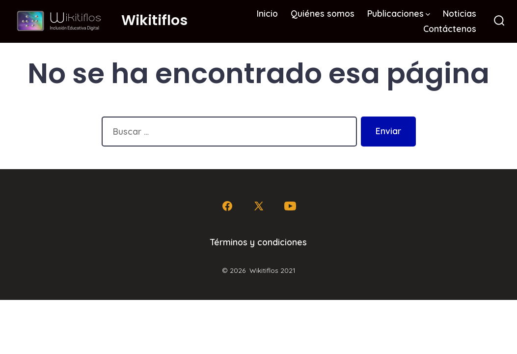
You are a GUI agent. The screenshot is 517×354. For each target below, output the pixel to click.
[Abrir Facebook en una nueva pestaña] (227, 206)
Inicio (267, 13)
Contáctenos (449, 28)
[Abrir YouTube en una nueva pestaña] (290, 206)
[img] (428, 14)
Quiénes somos (322, 13)
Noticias (459, 13)
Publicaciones (398, 13)
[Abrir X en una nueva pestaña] (259, 206)
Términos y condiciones (258, 241)
